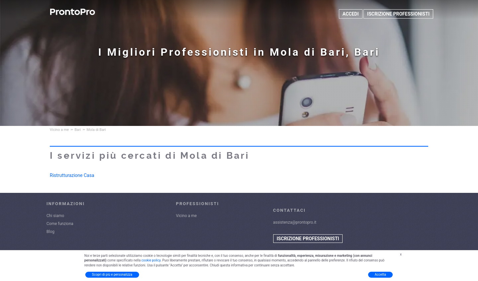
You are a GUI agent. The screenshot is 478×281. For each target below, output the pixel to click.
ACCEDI (351, 14)
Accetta (380, 274)
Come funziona (59, 223)
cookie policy (151, 260)
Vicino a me (186, 215)
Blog (50, 231)
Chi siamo (55, 215)
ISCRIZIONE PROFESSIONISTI (398, 14)
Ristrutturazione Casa (72, 175)
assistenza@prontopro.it (295, 222)
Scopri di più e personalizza (112, 274)
